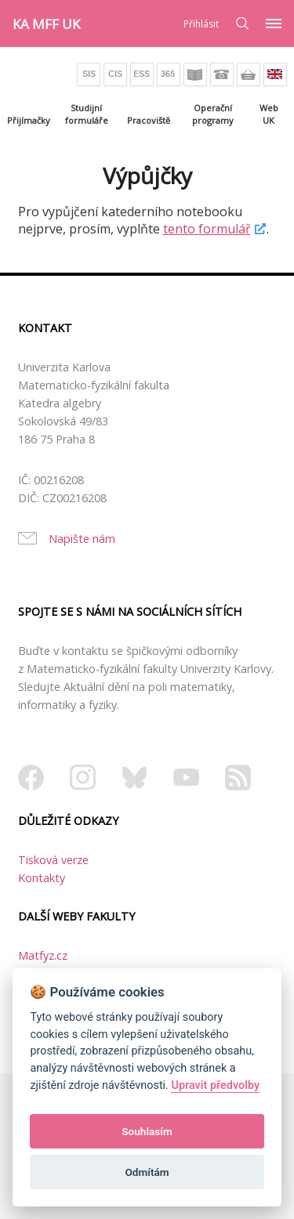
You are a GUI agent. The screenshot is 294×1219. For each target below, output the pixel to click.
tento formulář (207, 228)
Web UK (269, 114)
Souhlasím (147, 1131)
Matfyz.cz (42, 955)
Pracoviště (148, 120)
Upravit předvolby (215, 1085)
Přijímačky (28, 120)
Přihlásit (201, 24)
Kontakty (41, 877)
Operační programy (213, 114)
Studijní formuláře (86, 114)
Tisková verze (53, 859)
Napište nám (82, 538)
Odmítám (147, 1172)
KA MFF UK (46, 24)
